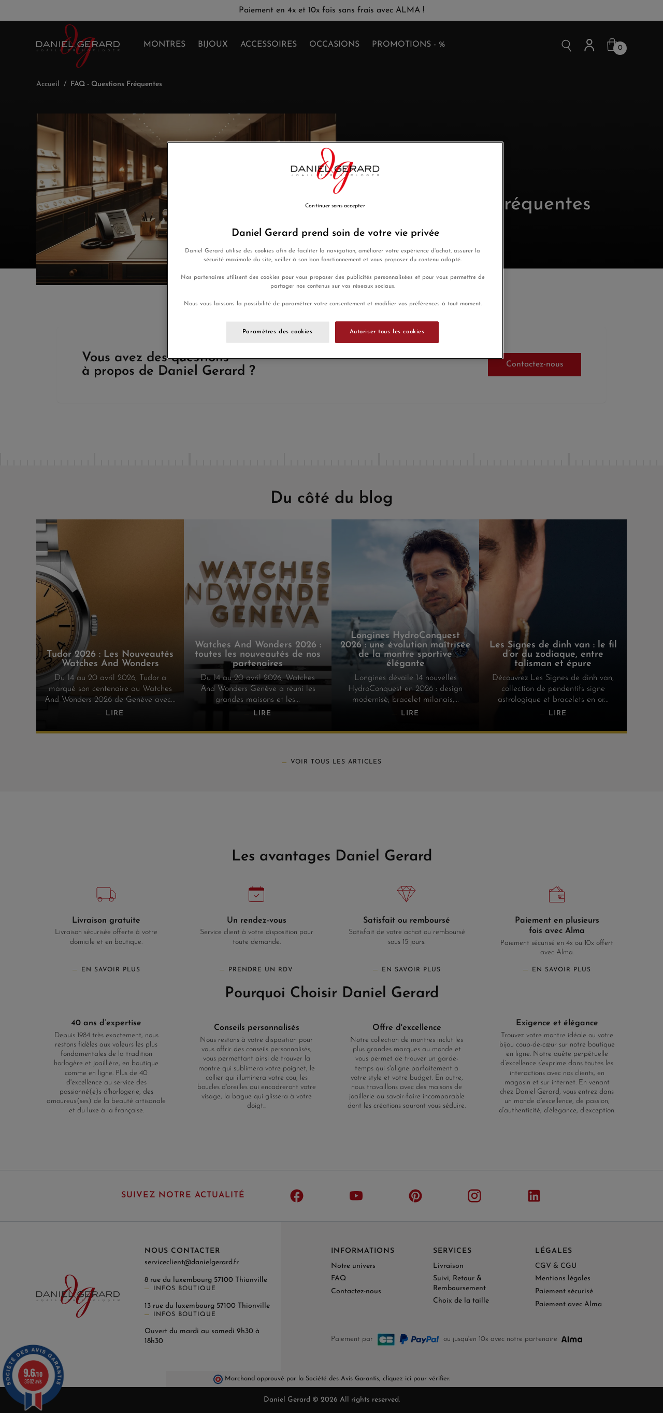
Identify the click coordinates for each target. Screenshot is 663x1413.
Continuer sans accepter (335, 206)
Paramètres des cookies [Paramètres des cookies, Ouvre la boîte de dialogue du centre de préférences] (277, 332)
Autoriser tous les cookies (387, 332)
